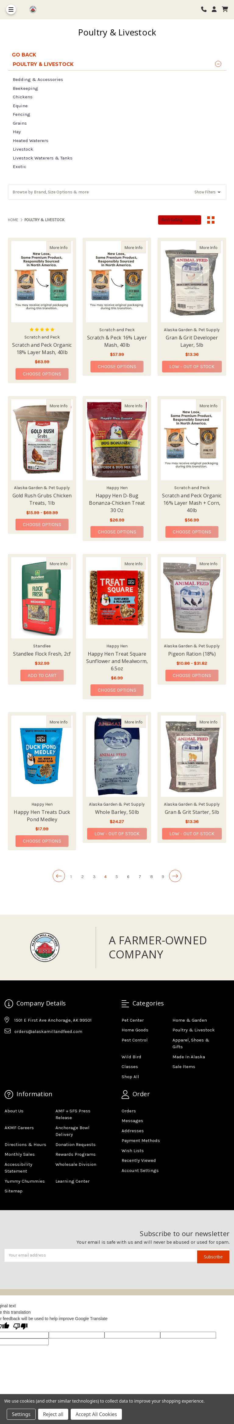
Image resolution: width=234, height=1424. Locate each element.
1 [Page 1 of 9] (71, 876)
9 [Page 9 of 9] (163, 876)
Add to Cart (42, 675)
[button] (117, 192)
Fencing (21, 114)
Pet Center (133, 1020)
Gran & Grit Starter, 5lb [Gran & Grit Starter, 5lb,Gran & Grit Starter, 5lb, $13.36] (192, 812)
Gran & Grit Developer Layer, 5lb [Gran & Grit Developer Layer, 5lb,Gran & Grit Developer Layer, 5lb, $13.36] (192, 341)
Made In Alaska (188, 1057)
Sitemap (14, 1191)
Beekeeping (25, 88)
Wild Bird (131, 1057)
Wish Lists (133, 1150)
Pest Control (135, 1040)
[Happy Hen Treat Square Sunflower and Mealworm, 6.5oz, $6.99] (117, 598)
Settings (21, 1414)
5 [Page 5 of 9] (116, 876)
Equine (20, 105)
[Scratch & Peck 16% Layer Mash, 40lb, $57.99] (117, 281)
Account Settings (140, 1170)
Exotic (19, 166)
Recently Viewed (139, 1160)
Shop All (130, 1076)
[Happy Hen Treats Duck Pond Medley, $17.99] (42, 756)
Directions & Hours (25, 1144)
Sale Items (183, 1066)
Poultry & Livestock (193, 1030)
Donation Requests (75, 1144)
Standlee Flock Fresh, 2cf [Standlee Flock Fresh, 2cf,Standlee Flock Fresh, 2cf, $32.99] (42, 653)
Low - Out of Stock (191, 366)
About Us (14, 1111)
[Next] (175, 876)
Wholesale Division (75, 1164)
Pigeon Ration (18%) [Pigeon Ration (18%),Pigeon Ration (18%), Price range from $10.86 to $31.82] (192, 653)
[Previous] (59, 876)
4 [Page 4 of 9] (105, 876)
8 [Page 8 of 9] (151, 876)
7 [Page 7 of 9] (140, 876)
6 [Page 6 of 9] (128, 876)
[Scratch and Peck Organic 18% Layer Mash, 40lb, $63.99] (42, 281)
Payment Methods (141, 1140)
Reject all (53, 1414)
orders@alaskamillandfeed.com (48, 1031)
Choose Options (46, 374)
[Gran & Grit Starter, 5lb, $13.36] (192, 756)
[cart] (225, 9)
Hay (17, 131)
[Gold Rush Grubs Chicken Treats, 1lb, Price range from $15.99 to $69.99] (42, 440)
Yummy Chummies (25, 1181)
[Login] (216, 9)
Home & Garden (189, 1020)
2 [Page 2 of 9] (82, 876)
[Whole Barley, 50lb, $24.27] (117, 756)
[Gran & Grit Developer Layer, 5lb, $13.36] (192, 281)
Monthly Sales (20, 1154)
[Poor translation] (20, 1327)
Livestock (23, 149)
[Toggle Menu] (11, 9)
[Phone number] (206, 9)
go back (24, 55)
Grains (20, 123)
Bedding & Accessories (38, 79)
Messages (132, 1120)
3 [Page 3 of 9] (94, 876)
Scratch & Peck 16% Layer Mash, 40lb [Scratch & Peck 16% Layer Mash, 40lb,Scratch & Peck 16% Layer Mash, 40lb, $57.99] (117, 341)
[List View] (222, 220)
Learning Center (72, 1181)
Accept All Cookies (96, 1414)
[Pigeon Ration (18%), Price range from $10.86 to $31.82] (192, 598)
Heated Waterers (30, 140)
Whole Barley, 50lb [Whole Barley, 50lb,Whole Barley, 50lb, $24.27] (117, 812)
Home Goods (135, 1030)
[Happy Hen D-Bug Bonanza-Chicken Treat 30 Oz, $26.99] (117, 440)
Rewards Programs (75, 1154)
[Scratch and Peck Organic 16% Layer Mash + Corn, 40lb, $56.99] (192, 440)
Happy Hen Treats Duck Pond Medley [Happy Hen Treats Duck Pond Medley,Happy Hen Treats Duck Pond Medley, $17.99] (42, 816)
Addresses (133, 1130)
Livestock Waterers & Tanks (43, 158)
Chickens (23, 97)
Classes (130, 1066)
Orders (129, 1111)
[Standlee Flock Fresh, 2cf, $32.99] (42, 598)
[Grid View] (210, 220)
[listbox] (179, 220)
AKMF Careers (19, 1127)
